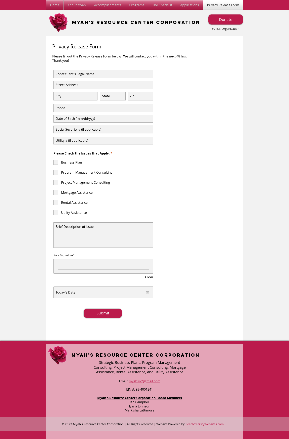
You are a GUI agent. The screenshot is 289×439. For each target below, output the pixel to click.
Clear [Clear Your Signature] (149, 277)
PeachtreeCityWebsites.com (204, 424)
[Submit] (103, 313)
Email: (124, 381)
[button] (189, 5)
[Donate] (225, 19)
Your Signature (63, 255)
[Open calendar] (147, 292)
